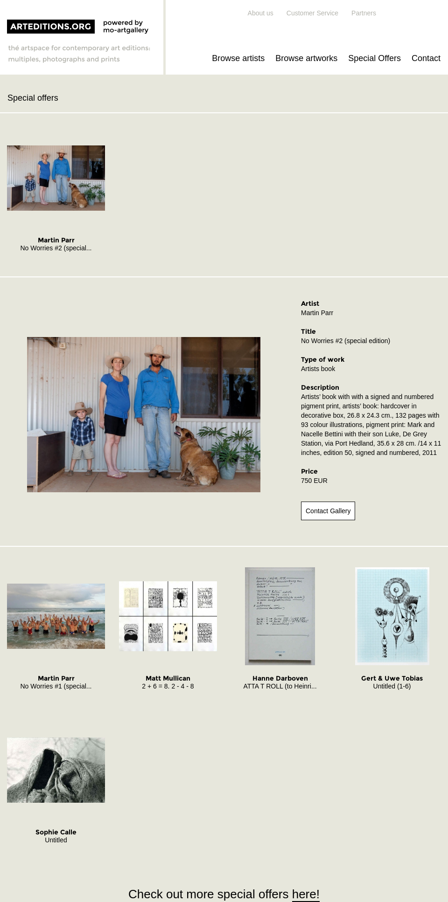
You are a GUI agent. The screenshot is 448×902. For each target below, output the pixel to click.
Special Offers (374, 58)
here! (306, 894)
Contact (426, 58)
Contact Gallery (328, 511)
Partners (363, 13)
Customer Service (312, 13)
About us (260, 13)
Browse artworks (306, 58)
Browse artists (238, 58)
